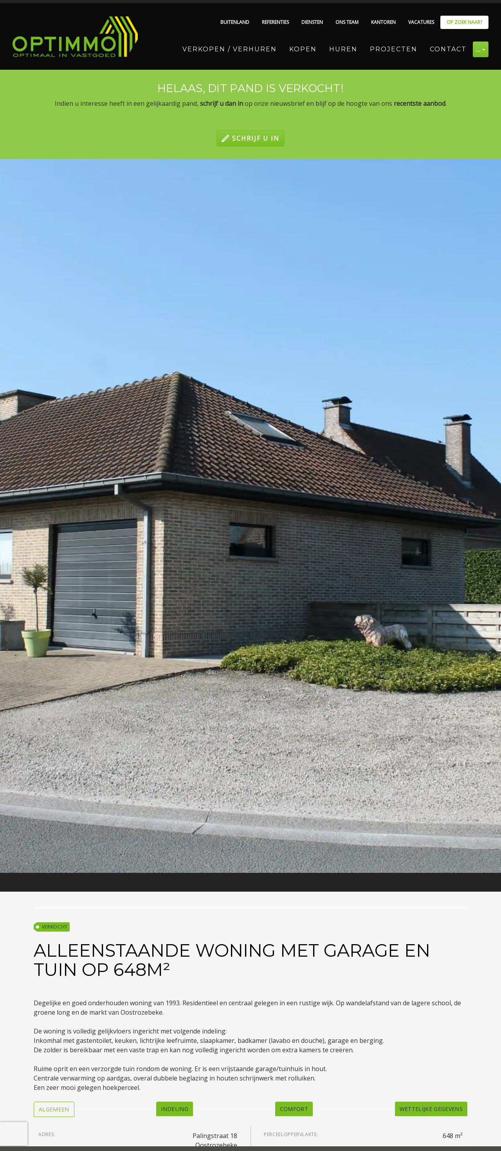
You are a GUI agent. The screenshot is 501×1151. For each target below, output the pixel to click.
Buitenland (234, 22)
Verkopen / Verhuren (229, 49)
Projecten (393, 49)
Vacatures (421, 22)
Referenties (275, 22)
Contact (448, 49)
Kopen (303, 49)
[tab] (54, 1109)
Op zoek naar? (464, 22)
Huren (343, 49)
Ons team (347, 22)
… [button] (478, 49)
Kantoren (383, 22)
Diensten (312, 22)
